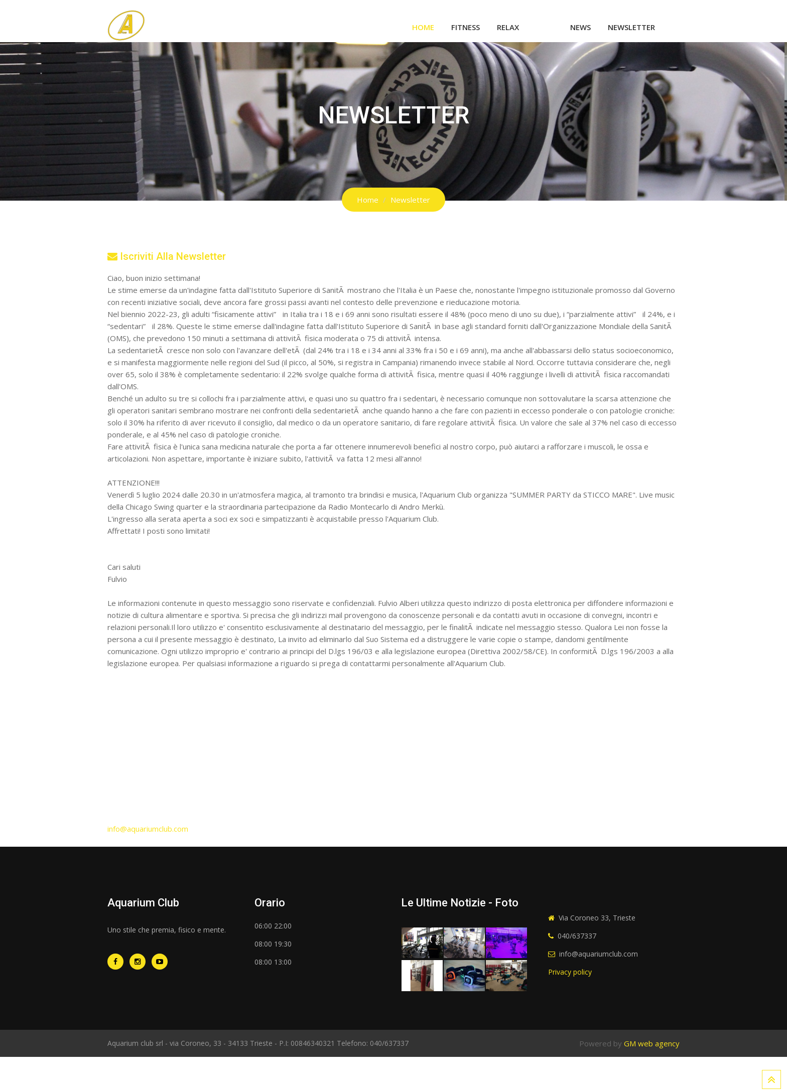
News (580, 27)
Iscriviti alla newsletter (166, 256)
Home (423, 27)
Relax (508, 27)
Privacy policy (570, 972)
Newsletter (631, 27)
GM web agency (652, 1043)
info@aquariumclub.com (147, 829)
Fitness (465, 27)
